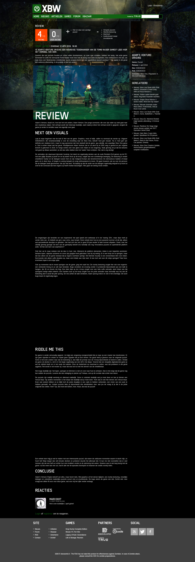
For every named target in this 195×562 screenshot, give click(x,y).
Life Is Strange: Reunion (74, 538)
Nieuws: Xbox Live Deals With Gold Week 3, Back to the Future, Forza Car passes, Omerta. (146, 140)
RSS (36, 535)
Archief (52, 538)
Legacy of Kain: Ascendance (76, 535)
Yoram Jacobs (42, 46)
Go (160, 16)
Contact (37, 538)
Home (36, 16)
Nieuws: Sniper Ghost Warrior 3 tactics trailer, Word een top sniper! (146, 101)
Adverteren (54, 535)
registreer (48, 514)
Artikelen (56, 16)
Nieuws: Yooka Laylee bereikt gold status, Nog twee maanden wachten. (147, 96)
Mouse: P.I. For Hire (73, 532)
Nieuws (45, 16)
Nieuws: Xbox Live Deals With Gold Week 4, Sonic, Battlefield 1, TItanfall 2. (147, 114)
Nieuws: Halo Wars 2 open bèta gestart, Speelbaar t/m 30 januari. (146, 134)
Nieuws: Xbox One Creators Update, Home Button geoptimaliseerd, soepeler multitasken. (147, 148)
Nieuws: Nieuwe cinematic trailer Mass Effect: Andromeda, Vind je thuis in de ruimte (145, 107)
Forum (76, 16)
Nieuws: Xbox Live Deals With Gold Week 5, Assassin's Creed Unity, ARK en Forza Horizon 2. (146, 90)
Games (67, 16)
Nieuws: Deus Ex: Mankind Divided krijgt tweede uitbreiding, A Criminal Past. (146, 121)
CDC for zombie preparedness (104, 556)
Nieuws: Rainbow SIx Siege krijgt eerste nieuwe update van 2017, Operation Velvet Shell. (145, 128)
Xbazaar (87, 16)
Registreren (157, 5)
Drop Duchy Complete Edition (76, 529)
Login (150, 5)
